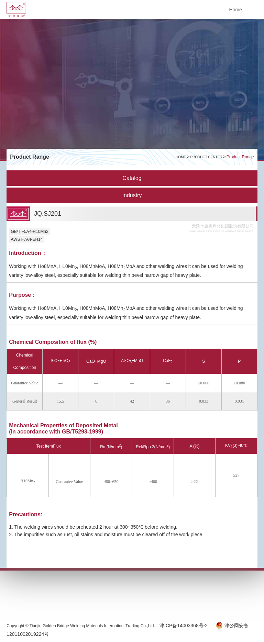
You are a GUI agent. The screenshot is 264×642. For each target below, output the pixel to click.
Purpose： (22, 295)
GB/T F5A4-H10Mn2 (29, 231)
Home (235, 9)
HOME (181, 157)
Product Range (240, 157)
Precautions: (25, 514)
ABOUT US (25, 592)
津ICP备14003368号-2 (184, 625)
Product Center (206, 157)
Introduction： (27, 253)
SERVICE (54, 592)
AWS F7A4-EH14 (27, 239)
